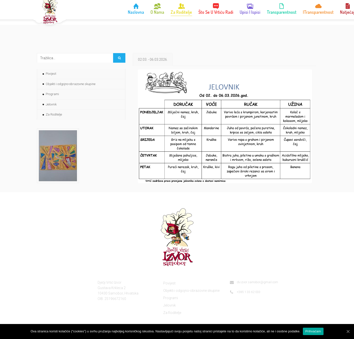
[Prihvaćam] (347, 331)
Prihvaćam (313, 331)
